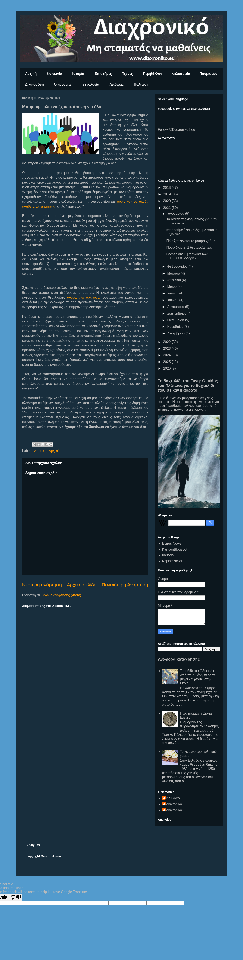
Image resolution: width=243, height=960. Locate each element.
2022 (167, 342)
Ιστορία (78, 74)
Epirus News (171, 543)
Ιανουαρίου (176, 213)
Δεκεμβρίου (176, 333)
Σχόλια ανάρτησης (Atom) (61, 595)
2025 (167, 362)
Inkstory (168, 555)
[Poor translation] (15, 897)
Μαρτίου (174, 273)
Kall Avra (173, 798)
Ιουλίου (173, 300)
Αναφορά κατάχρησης (179, 659)
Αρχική (31, 74)
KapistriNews (172, 561)
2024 (167, 355)
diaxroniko (174, 804)
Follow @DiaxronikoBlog (176, 129)
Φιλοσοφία (181, 74)
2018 (167, 187)
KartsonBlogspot (174, 549)
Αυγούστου (176, 307)
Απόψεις (116, 84)
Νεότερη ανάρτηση (42, 584)
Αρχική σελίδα (82, 584)
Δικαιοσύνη (34, 84)
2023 (167, 348)
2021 (167, 208)
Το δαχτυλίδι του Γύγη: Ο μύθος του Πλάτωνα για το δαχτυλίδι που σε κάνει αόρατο (188, 385)
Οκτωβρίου (176, 320)
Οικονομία (62, 84)
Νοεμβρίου (175, 326)
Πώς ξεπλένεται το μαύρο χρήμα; (191, 241)
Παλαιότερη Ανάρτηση (125, 584)
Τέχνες (127, 74)
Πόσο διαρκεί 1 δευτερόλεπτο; (189, 247)
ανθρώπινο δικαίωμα (83, 297)
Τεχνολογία (90, 84)
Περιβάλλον (152, 74)
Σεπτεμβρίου (177, 313)
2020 (167, 201)
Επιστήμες (103, 74)
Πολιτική (141, 84)
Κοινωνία (54, 74)
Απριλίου (174, 280)
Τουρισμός (209, 74)
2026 (167, 368)
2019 (167, 194)
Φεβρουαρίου (178, 266)
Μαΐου (172, 286)
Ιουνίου (173, 293)
